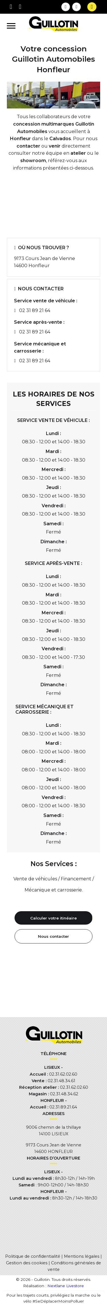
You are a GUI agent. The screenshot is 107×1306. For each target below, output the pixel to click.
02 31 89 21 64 (34, 310)
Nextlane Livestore (65, 1285)
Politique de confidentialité (32, 1256)
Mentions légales (81, 1256)
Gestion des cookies (26, 1262)
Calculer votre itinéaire (53, 918)
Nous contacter (53, 936)
